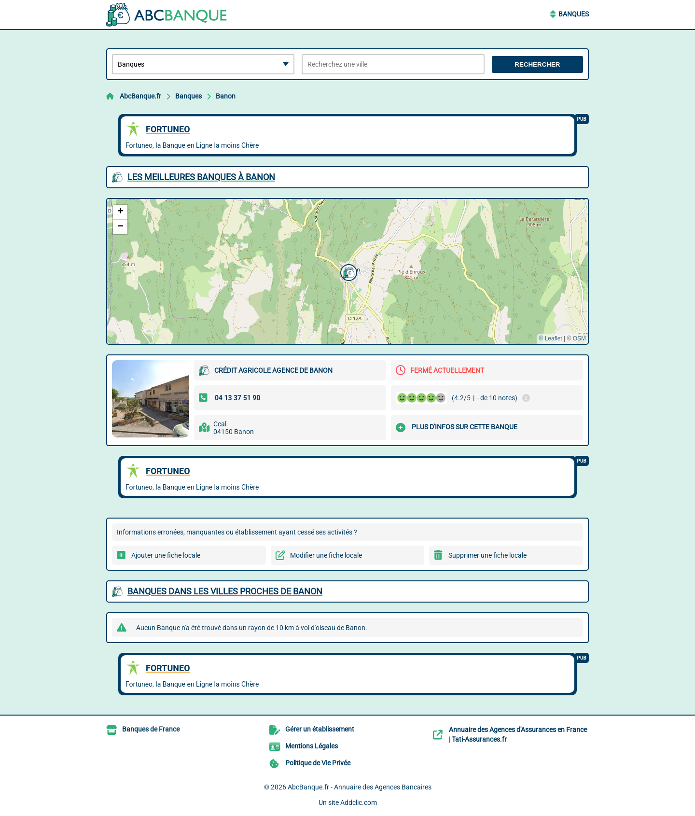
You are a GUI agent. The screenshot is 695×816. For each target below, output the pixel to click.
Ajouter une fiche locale (165, 555)
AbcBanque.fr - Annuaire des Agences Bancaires (359, 787)
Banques (573, 14)
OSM (579, 338)
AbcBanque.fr (140, 96)
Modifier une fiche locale (326, 555)
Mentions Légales (311, 746)
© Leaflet (550, 338)
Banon (226, 96)
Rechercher (537, 64)
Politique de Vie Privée (317, 763)
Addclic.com (358, 802)
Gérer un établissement (319, 729)
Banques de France (151, 729)
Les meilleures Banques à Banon (201, 177)
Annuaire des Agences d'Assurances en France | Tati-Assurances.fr (518, 734)
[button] (347, 271)
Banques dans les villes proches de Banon (224, 591)
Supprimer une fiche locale (487, 555)
